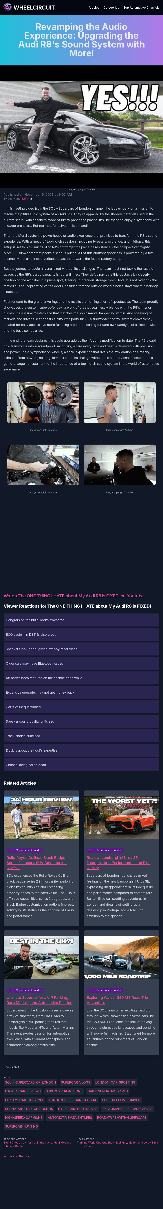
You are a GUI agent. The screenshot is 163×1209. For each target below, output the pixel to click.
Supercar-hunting (21, 1126)
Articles (94, 7)
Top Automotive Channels (141, 7)
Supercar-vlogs (75, 1082)
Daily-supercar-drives (108, 1091)
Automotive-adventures (70, 1117)
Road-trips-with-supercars (122, 1117)
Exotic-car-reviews (23, 1091)
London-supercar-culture (73, 1100)
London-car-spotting (115, 1082)
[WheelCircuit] (29, 7)
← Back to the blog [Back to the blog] (17, 1156)
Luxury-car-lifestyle (24, 1100)
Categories (111, 7)
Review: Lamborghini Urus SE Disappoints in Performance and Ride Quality (119, 862)
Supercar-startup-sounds (29, 1109)
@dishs (26, 198)
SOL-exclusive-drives (121, 1100)
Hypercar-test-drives (77, 1109)
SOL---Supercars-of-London (30, 1082)
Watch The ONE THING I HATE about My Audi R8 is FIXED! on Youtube (74, 595)
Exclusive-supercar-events (127, 1109)
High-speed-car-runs (24, 1117)
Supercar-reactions (64, 1091)
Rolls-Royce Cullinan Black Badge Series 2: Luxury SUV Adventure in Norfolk (37, 862)
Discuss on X (11, 1067)
